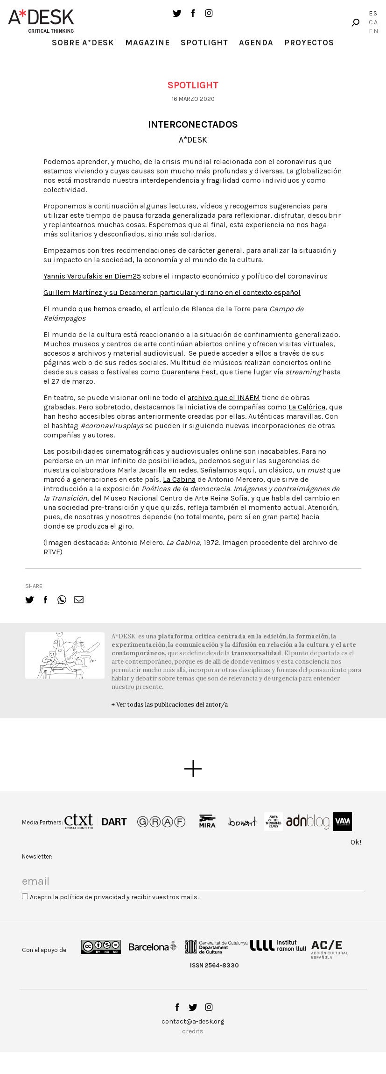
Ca (374, 22)
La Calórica (306, 406)
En (374, 31)
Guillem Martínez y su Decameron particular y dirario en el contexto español (172, 292)
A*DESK (193, 140)
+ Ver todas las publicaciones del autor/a (170, 705)
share (33, 586)
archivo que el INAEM (224, 397)
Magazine (147, 42)
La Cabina (179, 479)
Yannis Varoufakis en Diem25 (92, 276)
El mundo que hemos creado (92, 308)
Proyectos (309, 42)
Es (373, 13)
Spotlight (204, 42)
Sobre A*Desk (83, 42)
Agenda (256, 42)
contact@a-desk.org (192, 1021)
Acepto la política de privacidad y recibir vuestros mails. (114, 897)
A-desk (41, 21)
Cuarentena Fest (188, 371)
